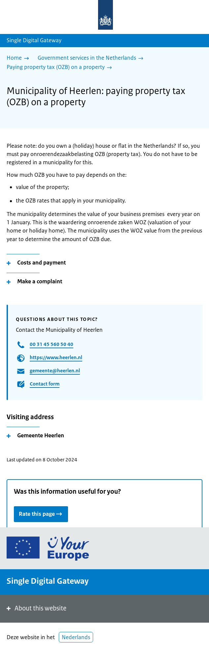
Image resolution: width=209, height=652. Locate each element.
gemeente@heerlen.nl (55, 370)
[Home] (19, 58)
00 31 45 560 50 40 (51, 344)
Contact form (44, 384)
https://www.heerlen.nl (56, 357)
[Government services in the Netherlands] (92, 58)
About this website (35, 608)
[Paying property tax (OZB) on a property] (61, 67)
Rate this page (41, 513)
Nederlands (76, 637)
